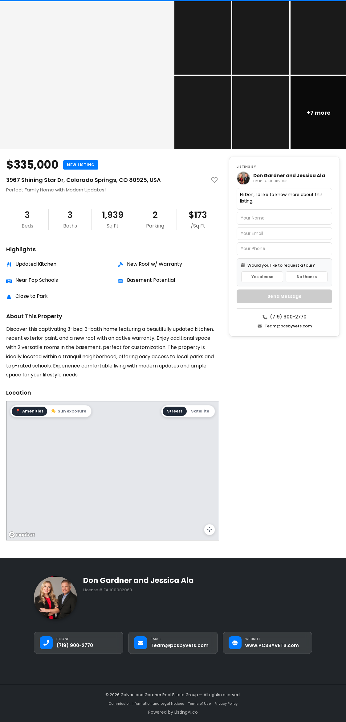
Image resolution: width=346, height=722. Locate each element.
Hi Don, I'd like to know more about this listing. (284, 199)
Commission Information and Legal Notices (146, 703)
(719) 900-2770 (285, 317)
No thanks (307, 276)
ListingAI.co (186, 712)
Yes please (262, 276)
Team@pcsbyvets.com (284, 326)
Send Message (284, 296)
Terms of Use (199, 703)
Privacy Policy (226, 703)
